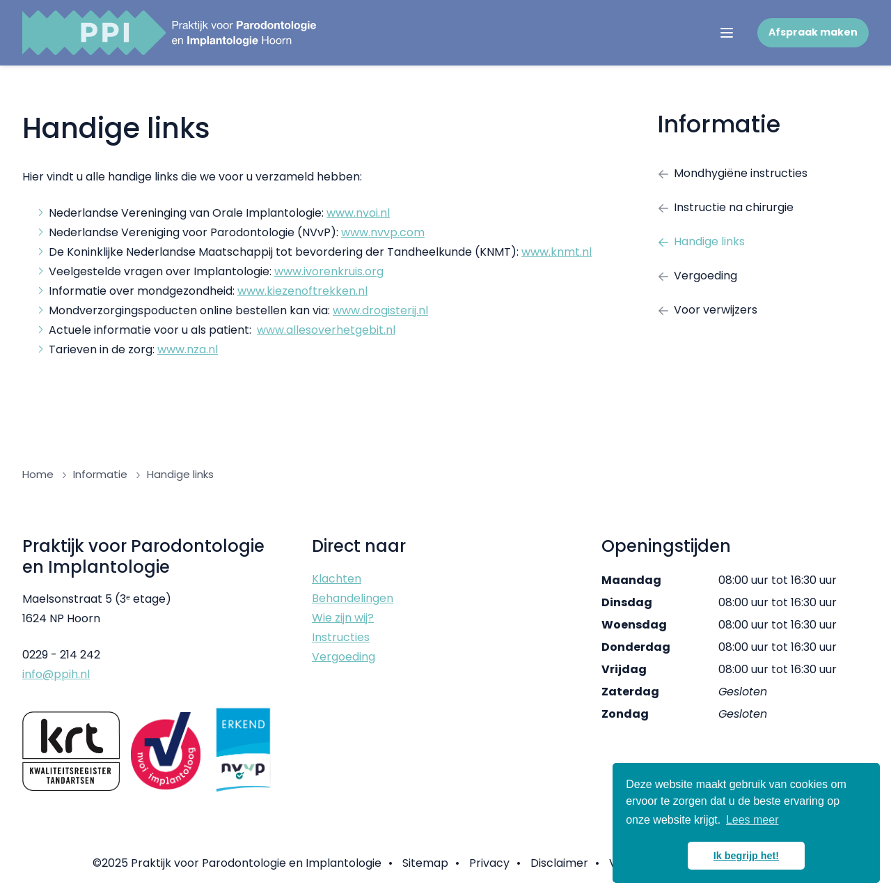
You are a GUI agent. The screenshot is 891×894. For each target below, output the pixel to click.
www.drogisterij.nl (380, 310)
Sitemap (425, 863)
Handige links (701, 241)
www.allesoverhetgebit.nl (326, 330)
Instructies (341, 637)
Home (38, 474)
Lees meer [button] (752, 820)
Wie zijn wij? (343, 618)
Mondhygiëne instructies (732, 173)
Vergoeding (697, 276)
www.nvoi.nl (358, 213)
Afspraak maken (813, 32)
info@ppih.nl (56, 674)
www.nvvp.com (383, 232)
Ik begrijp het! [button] (746, 855)
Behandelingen (352, 598)
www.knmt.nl (556, 252)
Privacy (489, 863)
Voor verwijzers (707, 310)
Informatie (718, 124)
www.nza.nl (187, 349)
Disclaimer (559, 863)
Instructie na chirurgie (725, 207)
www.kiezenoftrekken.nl (302, 291)
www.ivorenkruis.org (329, 271)
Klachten (336, 579)
